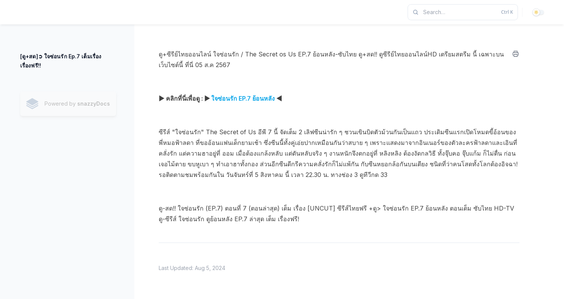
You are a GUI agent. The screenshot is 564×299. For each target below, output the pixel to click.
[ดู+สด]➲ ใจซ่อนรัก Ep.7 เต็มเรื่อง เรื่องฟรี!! (60, 61)
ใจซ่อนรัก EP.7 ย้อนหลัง (243, 98)
